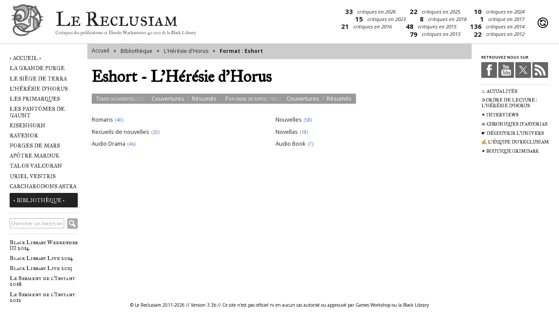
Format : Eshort (241, 51)
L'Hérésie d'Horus (39, 88)
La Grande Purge (37, 68)
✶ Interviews (499, 115)
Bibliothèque (136, 51)
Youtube (506, 70)
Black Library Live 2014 (41, 258)
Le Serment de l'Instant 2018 (42, 280)
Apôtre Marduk (34, 155)
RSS (540, 70)
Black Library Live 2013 (41, 268)
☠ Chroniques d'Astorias (514, 124)
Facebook (489, 70)
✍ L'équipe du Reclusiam (515, 142)
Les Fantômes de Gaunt (37, 112)
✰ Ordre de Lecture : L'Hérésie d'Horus (509, 102)
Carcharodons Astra (43, 186)
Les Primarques (35, 98)
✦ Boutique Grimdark (510, 151)
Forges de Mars (35, 145)
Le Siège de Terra (38, 78)
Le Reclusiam (27, 22)
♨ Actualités (499, 91)
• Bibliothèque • (39, 200)
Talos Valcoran (36, 165)
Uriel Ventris (32, 176)
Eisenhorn (27, 125)
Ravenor (24, 135)
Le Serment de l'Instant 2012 (42, 297)
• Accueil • (25, 58)
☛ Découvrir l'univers (512, 133)
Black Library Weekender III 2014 (44, 245)
